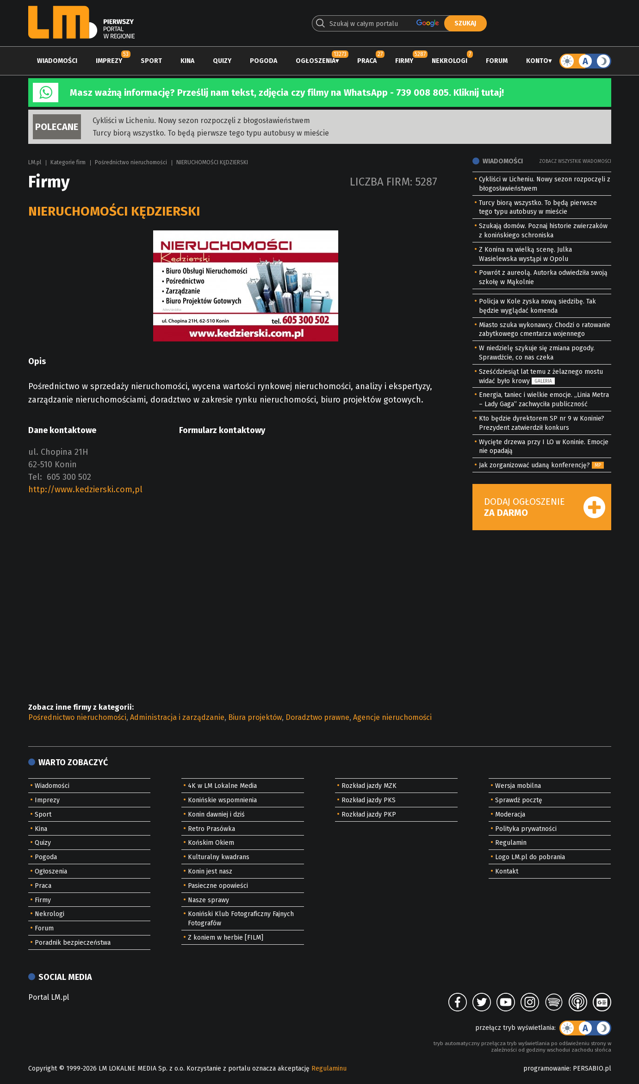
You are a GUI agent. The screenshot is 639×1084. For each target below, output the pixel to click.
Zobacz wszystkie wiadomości (575, 161)
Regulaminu (329, 1068)
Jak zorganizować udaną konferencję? (534, 465)
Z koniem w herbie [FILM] (225, 938)
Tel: (35, 477)
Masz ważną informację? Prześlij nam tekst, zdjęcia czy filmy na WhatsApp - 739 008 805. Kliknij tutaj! (287, 92)
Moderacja (510, 814)
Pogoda (263, 61)
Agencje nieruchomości (392, 717)
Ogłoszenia (315, 61)
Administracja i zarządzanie (177, 717)
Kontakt (506, 871)
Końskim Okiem (211, 843)
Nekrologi (449, 61)
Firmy (404, 61)
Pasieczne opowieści (218, 886)
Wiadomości (57, 61)
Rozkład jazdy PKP (368, 814)
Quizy (222, 61)
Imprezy (109, 61)
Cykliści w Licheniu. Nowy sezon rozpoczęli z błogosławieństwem (201, 120)
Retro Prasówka (211, 829)
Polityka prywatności (526, 829)
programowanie (546, 1068)
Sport (151, 61)
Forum (497, 61)
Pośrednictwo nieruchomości (131, 162)
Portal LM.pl (48, 997)
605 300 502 (69, 477)
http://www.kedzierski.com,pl (85, 489)
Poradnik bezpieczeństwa (73, 943)
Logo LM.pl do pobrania (530, 857)
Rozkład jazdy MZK (369, 786)
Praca (367, 61)
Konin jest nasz (210, 871)
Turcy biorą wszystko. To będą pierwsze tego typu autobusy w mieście (211, 133)
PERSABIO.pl (592, 1068)
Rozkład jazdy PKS (368, 800)
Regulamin (511, 843)
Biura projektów (255, 717)
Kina (187, 61)
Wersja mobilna (518, 786)
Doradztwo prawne (317, 717)
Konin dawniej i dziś (216, 814)
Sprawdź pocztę (518, 800)
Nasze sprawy (208, 900)
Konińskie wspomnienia (222, 800)
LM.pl (34, 162)
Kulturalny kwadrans (218, 857)
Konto (537, 61)
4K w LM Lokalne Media (222, 786)
